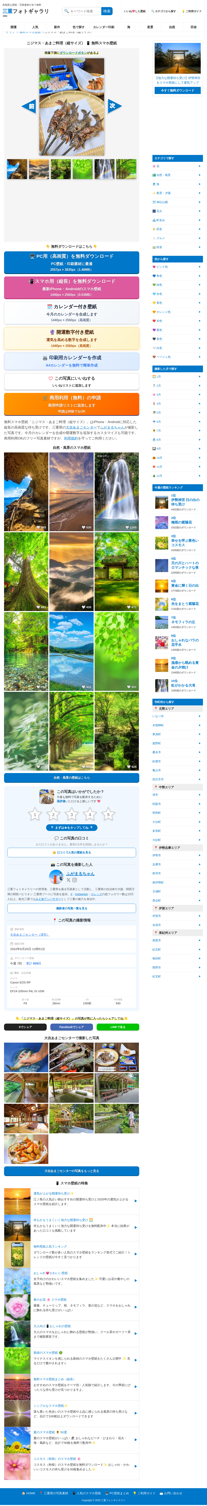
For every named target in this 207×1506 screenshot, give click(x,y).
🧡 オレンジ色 (161, 312)
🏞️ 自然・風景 (161, 175)
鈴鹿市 (156, 761)
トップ (10, 32)
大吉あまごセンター (81, 428)
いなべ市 (158, 716)
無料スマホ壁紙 (30, 32)
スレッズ (96, 895)
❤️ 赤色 (157, 320)
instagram (81, 895)
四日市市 (158, 779)
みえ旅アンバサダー (48, 900)
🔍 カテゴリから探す (163, 11)
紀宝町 (156, 976)
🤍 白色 (157, 348)
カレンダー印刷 (103, 27)
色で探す (79, 27)
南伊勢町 (158, 882)
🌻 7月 (156, 430)
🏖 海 (155, 184)
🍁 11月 (157, 466)
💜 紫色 (157, 330)
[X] (68, 881)
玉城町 (156, 891)
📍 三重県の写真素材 (53, 1494)
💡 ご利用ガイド (192, 11)
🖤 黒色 (157, 338)
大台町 (156, 821)
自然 (172, 27)
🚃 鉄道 (157, 247)
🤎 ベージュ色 (161, 356)
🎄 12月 (157, 475)
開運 (14, 27)
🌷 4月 (156, 403)
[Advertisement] (71, 210)
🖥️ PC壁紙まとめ (117, 1494)
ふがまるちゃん (112, 428)
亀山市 (156, 770)
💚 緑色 (157, 284)
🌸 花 (155, 166)
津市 (155, 794)
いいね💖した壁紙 (135, 11)
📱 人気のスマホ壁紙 (86, 1494)
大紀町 (156, 840)
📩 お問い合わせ (170, 1494)
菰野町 (156, 743)
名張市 (156, 925)
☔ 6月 (156, 421)
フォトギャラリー (25, 13)
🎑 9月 (156, 448)
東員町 (156, 734)
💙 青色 (157, 275)
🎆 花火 (157, 211)
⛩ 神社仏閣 (160, 202)
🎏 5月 (156, 412)
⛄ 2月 (156, 385)
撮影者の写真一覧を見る (71, 909)
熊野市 (156, 967)
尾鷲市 (156, 940)
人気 (35, 27)
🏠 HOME (28, 1494)
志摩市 (156, 864)
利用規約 (71, 439)
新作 (57, 27)
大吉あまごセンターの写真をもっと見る (71, 1172)
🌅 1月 (156, 376)
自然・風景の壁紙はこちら (72, 778)
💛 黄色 (157, 302)
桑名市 (156, 752)
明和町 (156, 812)
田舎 (194, 27)
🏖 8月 (156, 439)
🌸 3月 (156, 394)
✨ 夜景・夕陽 (161, 193)
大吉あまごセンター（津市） (30, 935)
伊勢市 (156, 855)
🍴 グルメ (158, 238)
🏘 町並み (158, 220)
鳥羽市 (156, 873)
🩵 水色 (157, 293)
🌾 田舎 (157, 229)
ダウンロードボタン (73, 52)
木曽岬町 (158, 725)
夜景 (150, 27)
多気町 (156, 830)
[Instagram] (74, 881)
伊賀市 (156, 915)
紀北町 (156, 949)
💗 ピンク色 (160, 266)
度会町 (156, 900)
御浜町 (156, 958)
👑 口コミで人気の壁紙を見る (72, 853)
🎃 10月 (157, 457)
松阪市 (156, 803)
